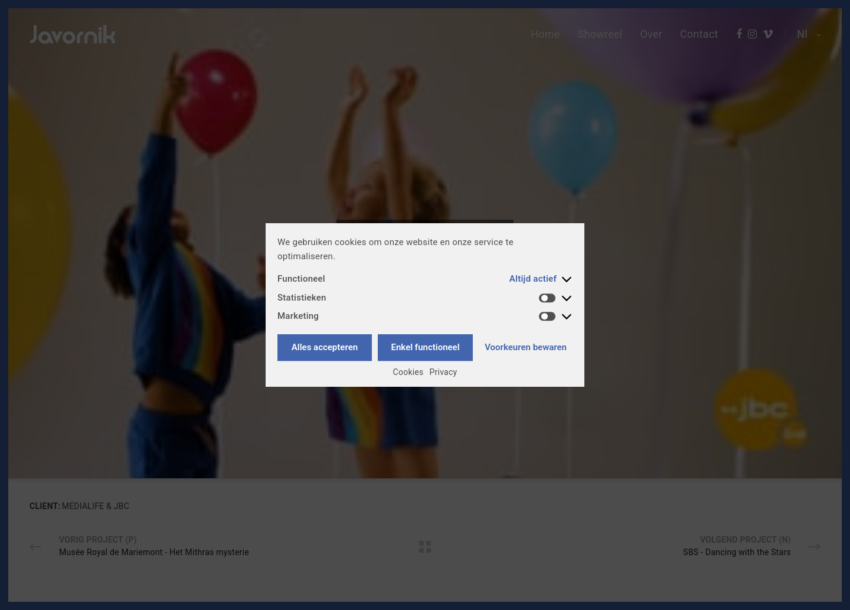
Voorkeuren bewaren (526, 347)
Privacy (443, 372)
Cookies (408, 372)
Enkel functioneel (425, 347)
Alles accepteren (325, 347)
